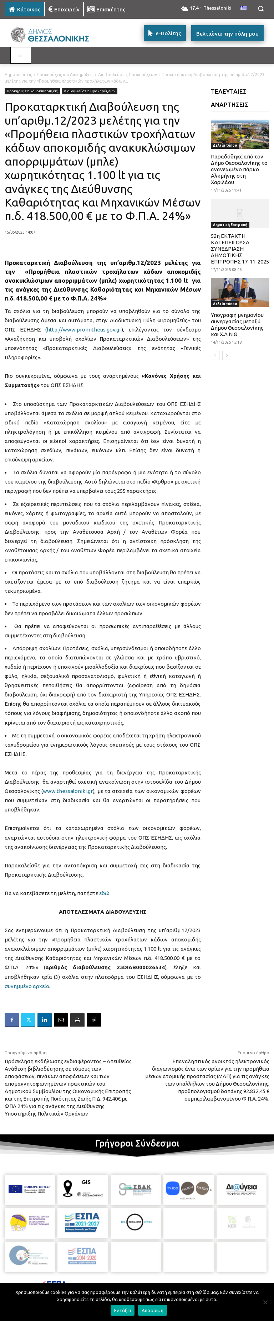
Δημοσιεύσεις (18, 74)
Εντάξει (122, 1310)
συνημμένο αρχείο (27, 986)
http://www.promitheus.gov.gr (84, 330)
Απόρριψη (152, 1310)
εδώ (104, 893)
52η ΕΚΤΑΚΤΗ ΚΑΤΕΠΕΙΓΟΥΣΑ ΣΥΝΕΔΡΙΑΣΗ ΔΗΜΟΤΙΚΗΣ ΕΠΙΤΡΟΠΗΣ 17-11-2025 (240, 249)
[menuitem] (244, 8)
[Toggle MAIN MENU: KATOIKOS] (20, 55)
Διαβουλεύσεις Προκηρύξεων (127, 74)
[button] (260, 8)
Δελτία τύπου (225, 145)
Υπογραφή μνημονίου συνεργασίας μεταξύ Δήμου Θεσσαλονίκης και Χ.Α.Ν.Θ (237, 324)
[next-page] (226, 355)
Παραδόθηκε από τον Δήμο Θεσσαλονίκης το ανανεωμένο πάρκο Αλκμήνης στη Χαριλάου (239, 169)
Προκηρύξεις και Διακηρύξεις (65, 74)
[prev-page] (215, 355)
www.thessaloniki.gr (68, 791)
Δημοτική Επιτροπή (230, 225)
